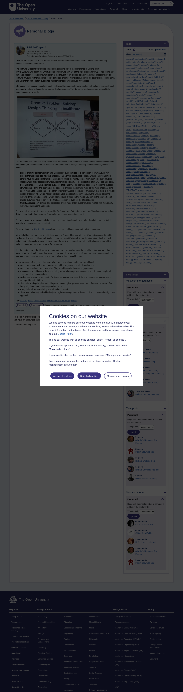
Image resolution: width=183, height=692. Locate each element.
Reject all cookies (89, 376)
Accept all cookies (62, 376)
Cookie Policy (65, 334)
